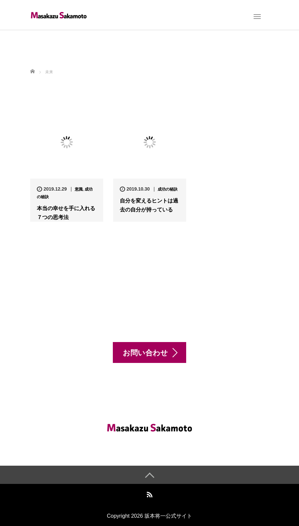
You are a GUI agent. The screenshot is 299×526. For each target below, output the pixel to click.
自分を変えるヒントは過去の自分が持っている (149, 205)
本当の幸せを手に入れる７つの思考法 (66, 212)
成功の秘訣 (168, 189)
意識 (79, 189)
